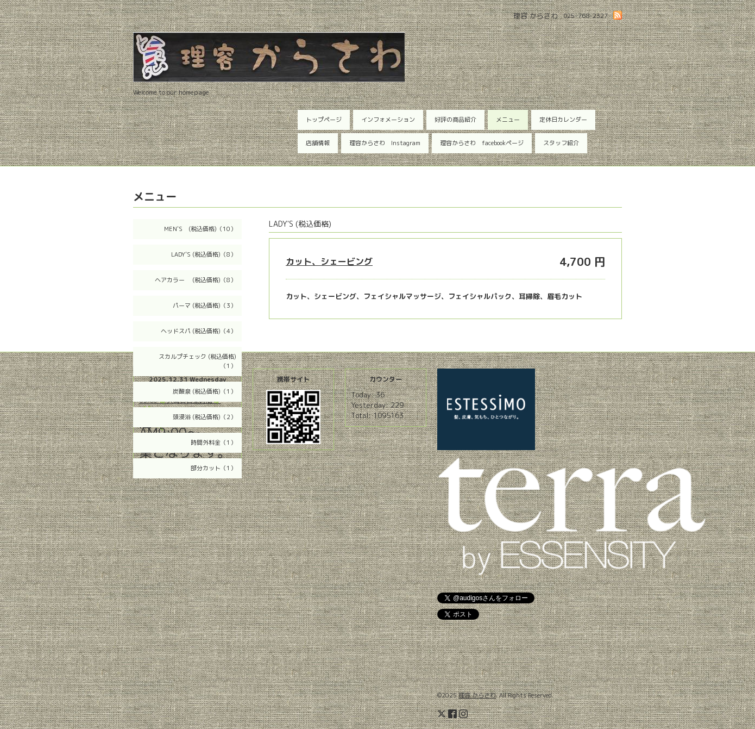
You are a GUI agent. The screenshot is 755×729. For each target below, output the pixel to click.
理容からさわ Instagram (384, 143)
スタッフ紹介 (561, 143)
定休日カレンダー (563, 119)
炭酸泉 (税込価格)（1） (204, 391)
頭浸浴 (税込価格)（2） (204, 417)
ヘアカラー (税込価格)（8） (195, 280)
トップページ (324, 119)
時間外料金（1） (213, 442)
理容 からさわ (477, 695)
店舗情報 (318, 143)
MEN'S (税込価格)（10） (200, 229)
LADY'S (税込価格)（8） (203, 254)
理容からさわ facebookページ (482, 143)
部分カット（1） (213, 468)
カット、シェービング (329, 261)
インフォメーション (388, 119)
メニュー (508, 119)
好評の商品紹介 (455, 119)
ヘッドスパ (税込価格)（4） (198, 331)
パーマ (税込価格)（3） (204, 305)
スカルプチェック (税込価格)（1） (197, 361)
